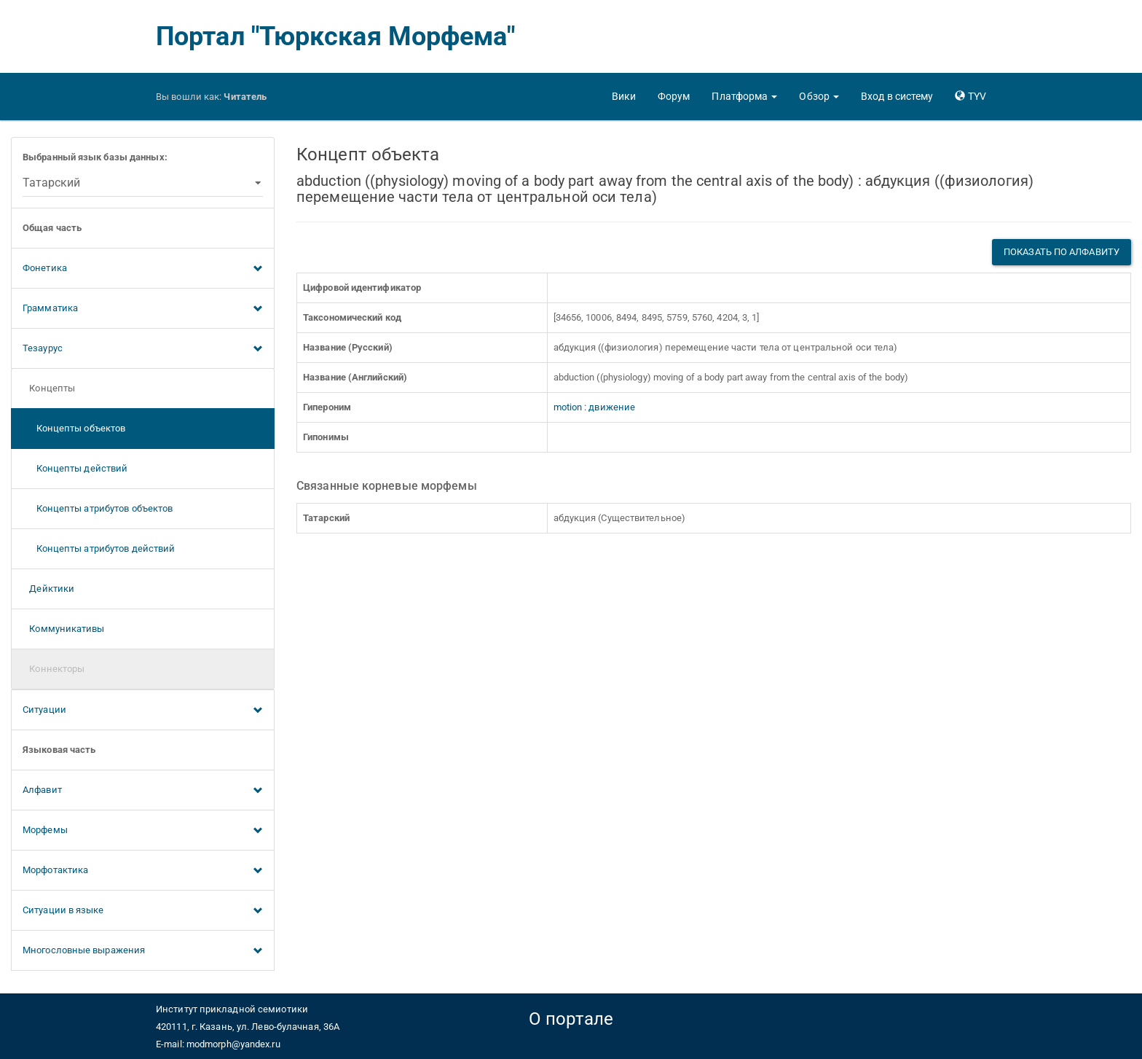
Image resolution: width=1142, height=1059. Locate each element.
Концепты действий (75, 468)
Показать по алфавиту (1061, 251)
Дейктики (48, 588)
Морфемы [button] (143, 831)
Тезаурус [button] (143, 349)
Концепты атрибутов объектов (98, 508)
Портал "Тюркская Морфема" (336, 36)
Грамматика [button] (143, 309)
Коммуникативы (64, 628)
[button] (744, 96)
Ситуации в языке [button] (143, 911)
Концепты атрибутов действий (99, 548)
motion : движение (595, 407)
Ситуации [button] (143, 710)
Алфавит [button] (143, 791)
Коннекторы (53, 668)
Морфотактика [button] (143, 871)
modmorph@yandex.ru (233, 1044)
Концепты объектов (74, 428)
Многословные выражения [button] (143, 951)
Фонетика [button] (143, 269)
